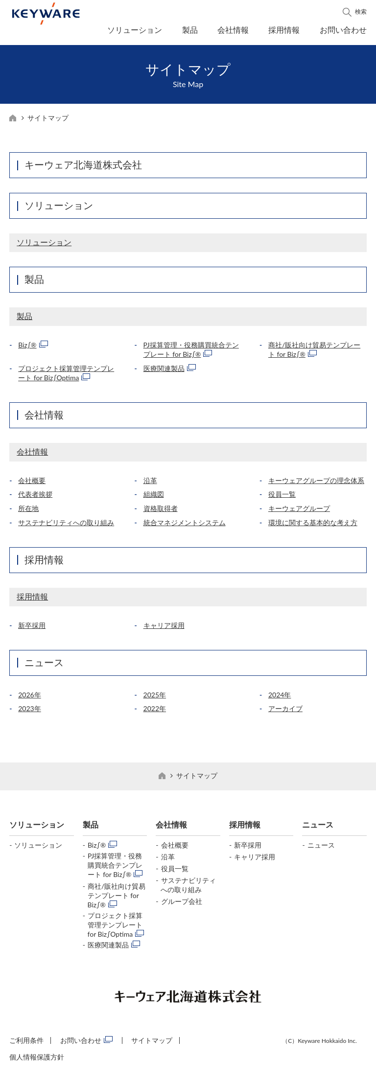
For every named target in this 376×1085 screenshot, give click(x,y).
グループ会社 (181, 904)
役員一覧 (282, 497)
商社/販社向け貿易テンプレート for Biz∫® (117, 898)
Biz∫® (27, 348)
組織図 (153, 497)
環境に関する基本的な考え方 (312, 525)
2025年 (154, 697)
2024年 (279, 697)
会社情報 (233, 29)
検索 (361, 11)
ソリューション (134, 29)
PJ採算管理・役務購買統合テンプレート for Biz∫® (115, 867)
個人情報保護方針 (36, 1060)
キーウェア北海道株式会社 (83, 167)
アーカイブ (285, 711)
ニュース (44, 665)
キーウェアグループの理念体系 (316, 483)
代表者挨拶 (35, 497)
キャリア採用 (164, 628)
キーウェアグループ (299, 511)
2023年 (29, 711)
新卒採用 (32, 628)
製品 (190, 29)
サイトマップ (151, 1043)
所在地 (28, 511)
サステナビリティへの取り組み (66, 525)
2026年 (29, 697)
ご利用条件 (26, 1043)
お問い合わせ (343, 29)
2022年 (154, 711)
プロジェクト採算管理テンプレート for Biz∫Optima (115, 927)
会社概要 (32, 483)
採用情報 (284, 29)
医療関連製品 (164, 371)
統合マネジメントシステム (184, 525)
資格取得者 (160, 511)
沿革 (150, 483)
